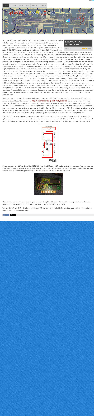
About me (35, 5)
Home (6, 5)
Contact (43, 5)
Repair (21, 5)
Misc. (27, 5)
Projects (13, 5)
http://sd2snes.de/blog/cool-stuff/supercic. (49, 101)
